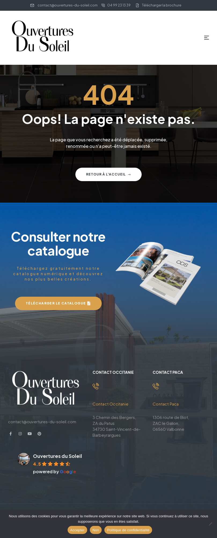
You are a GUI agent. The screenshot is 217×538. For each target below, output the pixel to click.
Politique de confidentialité (128, 530)
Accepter (77, 530)
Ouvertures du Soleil (57, 456)
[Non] (210, 523)
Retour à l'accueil (108, 174)
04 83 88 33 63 (175, 396)
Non (96, 530)
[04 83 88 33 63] (156, 386)
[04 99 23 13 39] (96, 386)
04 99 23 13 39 (114, 396)
